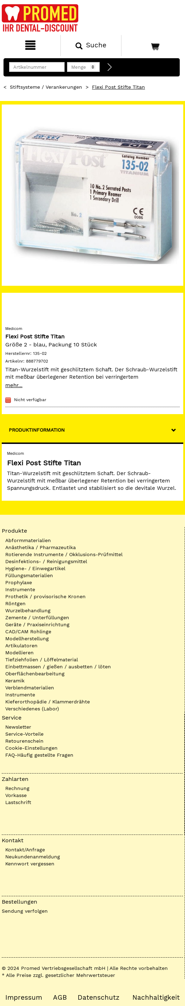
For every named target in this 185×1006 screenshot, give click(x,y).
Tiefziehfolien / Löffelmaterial (41, 659)
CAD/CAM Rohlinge (28, 631)
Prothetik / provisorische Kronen (45, 596)
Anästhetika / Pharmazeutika (40, 547)
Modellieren (19, 652)
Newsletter (18, 727)
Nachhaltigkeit (156, 997)
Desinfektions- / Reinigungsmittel (46, 561)
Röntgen (15, 603)
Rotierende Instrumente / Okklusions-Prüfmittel (64, 554)
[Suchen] (91, 45)
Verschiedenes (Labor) (32, 708)
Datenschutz (98, 997)
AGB (60, 997)
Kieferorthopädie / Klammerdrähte (47, 701)
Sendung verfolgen (25, 911)
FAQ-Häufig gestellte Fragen (39, 755)
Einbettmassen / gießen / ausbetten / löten (58, 666)
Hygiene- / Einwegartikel (35, 568)
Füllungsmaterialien (29, 575)
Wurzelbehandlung (28, 610)
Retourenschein (24, 741)
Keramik (15, 680)
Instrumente (20, 589)
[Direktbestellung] (110, 67)
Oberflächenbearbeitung (35, 673)
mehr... (13, 385)
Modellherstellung (27, 638)
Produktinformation (37, 430)
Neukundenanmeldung (32, 856)
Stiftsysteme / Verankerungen (46, 87)
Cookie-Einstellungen (31, 748)
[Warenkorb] (152, 45)
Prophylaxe (18, 582)
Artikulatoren (21, 645)
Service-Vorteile (24, 734)
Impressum (23, 997)
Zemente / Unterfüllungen (37, 617)
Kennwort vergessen (29, 863)
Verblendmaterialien (29, 687)
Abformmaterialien (28, 540)
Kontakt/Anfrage (25, 849)
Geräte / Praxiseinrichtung (37, 624)
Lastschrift (18, 802)
